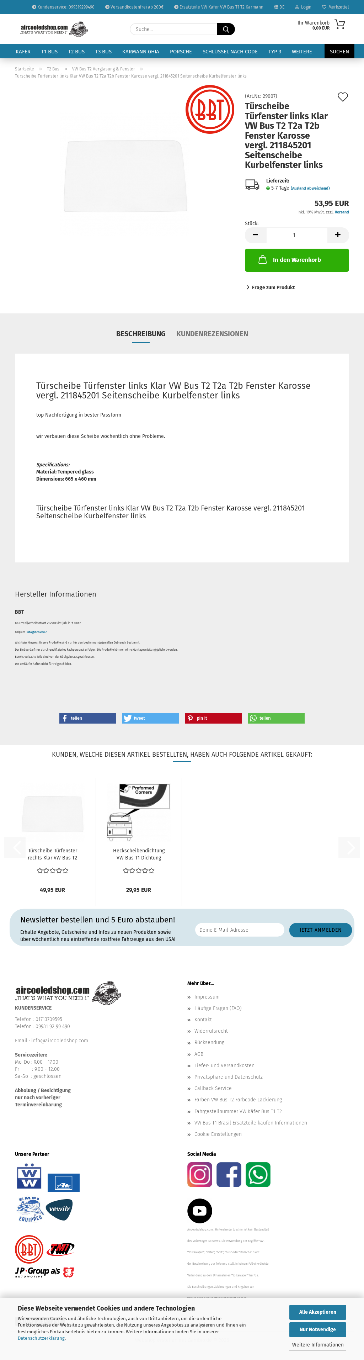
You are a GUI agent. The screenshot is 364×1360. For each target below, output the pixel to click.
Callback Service (213, 1088)
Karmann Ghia (140, 51)
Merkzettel (335, 7)
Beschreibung (141, 333)
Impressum (207, 997)
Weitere (302, 51)
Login (303, 7)
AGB (198, 1054)
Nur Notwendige (318, 1330)
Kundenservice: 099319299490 (63, 7)
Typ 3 (274, 51)
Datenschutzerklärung (41, 1338)
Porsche (181, 51)
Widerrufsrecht (211, 1031)
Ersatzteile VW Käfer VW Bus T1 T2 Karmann (218, 7)
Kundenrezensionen (212, 333)
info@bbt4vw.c (37, 632)
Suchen (339, 51)
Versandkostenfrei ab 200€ (134, 7)
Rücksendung (209, 1042)
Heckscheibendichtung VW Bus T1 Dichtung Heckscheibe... (139, 855)
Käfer (23, 51)
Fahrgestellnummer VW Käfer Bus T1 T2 (238, 1111)
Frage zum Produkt (273, 288)
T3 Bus (103, 51)
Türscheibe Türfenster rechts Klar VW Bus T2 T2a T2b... (52, 855)
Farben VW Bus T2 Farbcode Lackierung (238, 1100)
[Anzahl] (297, 235)
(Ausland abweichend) (310, 188)
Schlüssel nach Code (230, 51)
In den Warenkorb (289, 259)
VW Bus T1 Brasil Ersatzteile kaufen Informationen (250, 1123)
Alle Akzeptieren (317, 1312)
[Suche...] (226, 29)
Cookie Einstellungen (218, 1134)
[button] (255, 235)
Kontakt (203, 1020)
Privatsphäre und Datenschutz (228, 1077)
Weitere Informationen (318, 1345)
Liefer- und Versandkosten (224, 1066)
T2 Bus (76, 51)
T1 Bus (49, 51)
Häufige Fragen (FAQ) (218, 1008)
